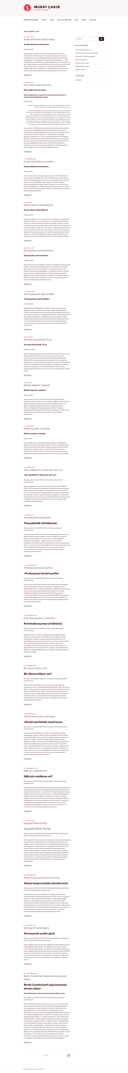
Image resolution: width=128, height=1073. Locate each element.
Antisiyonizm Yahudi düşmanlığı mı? (85, 56)
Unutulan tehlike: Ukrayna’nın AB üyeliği (86, 53)
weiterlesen (27, 75)
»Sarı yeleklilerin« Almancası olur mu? (43, 469)
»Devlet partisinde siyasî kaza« (40, 716)
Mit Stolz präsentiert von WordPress (33, 1069)
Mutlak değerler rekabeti (37, 385)
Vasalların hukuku (80, 69)
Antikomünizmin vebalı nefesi (39, 39)
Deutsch (44, 19)
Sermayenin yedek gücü (36, 927)
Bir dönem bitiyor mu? (35, 668)
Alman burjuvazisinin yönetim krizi (42, 877)
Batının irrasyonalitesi (81, 59)
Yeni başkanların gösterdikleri (39, 293)
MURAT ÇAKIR (47, 7)
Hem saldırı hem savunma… (38, 84)
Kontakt (83, 19)
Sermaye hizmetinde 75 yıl (38, 339)
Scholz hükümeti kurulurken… (39, 161)
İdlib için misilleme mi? (35, 770)
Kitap (76, 19)
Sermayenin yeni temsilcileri (38, 250)
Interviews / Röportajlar (64, 19)
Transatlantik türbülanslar (37, 517)
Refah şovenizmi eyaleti (82, 62)
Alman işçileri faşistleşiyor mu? (84, 49)
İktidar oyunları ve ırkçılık (37, 428)
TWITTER (78, 80)
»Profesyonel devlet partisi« (38, 567)
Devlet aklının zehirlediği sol (38, 204)
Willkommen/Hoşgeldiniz (31, 19)
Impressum (92, 19)
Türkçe (52, 19)
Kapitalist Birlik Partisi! (35, 823)
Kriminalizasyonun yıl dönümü (39, 617)
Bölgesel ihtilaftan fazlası (82, 66)
